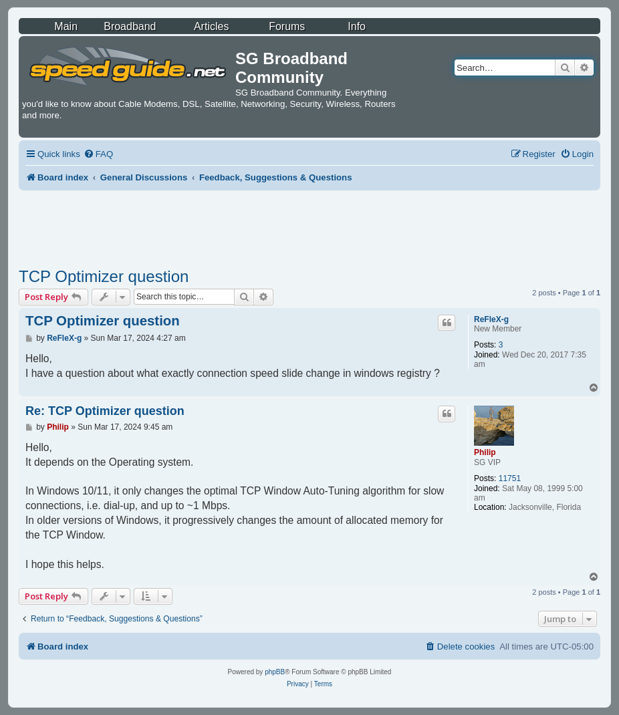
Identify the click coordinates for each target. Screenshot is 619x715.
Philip (485, 452)
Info (357, 26)
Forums (287, 26)
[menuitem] (98, 154)
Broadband (130, 26)
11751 (510, 478)
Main (66, 26)
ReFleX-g (491, 319)
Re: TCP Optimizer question (104, 411)
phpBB (275, 672)
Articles (211, 26)
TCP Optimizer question (104, 276)
